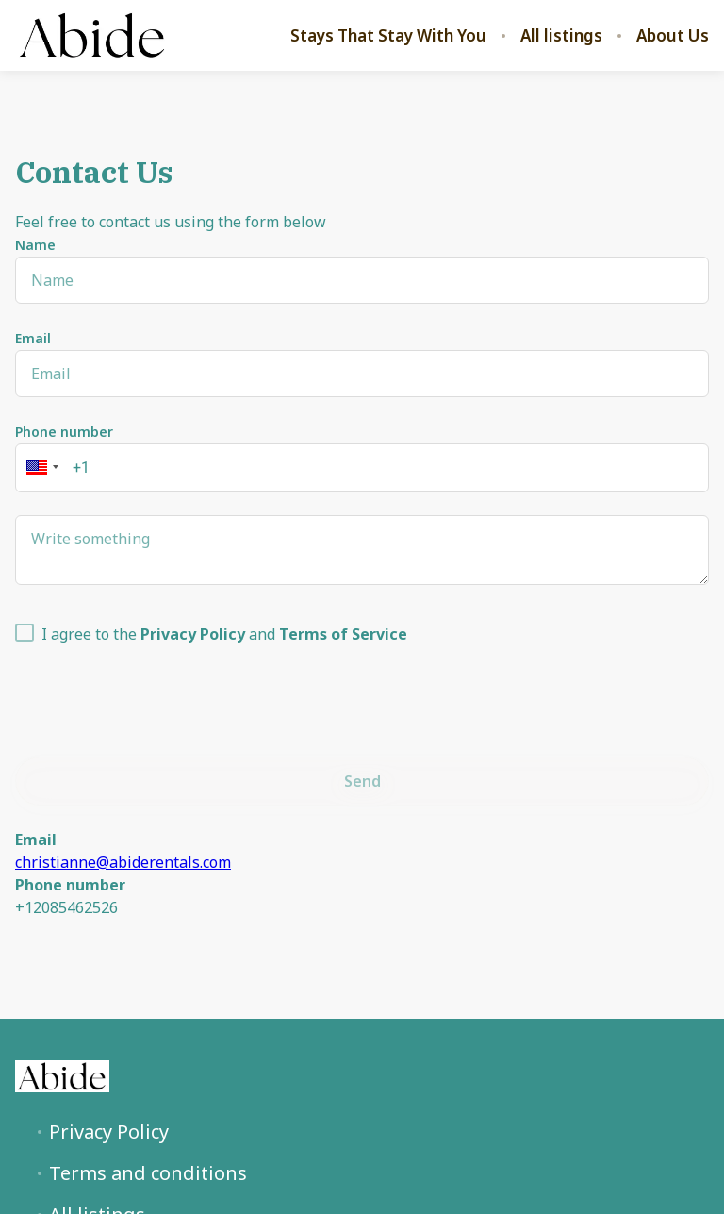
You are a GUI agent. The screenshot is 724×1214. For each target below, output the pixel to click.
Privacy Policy (109, 1132)
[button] (39, 467)
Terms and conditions (148, 1173)
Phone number (64, 432)
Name (35, 245)
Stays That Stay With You (388, 35)
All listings (561, 35)
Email (33, 338)
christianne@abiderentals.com (123, 862)
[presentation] (158, 697)
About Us (672, 35)
